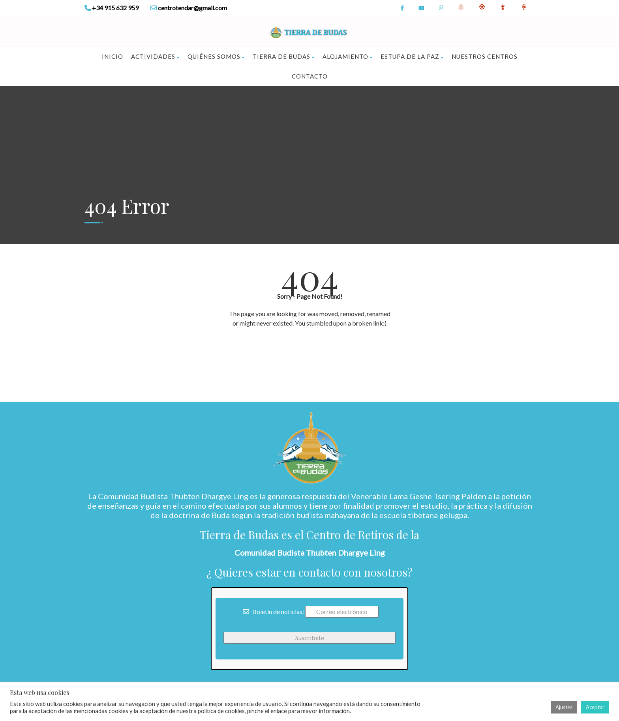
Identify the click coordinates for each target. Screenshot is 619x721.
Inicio (112, 56)
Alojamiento (348, 56)
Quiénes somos (216, 56)
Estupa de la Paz (412, 56)
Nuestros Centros (485, 56)
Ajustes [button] (563, 707)
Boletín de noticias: (273, 611)
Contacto (310, 76)
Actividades (155, 56)
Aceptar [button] (595, 707)
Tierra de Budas (284, 56)
